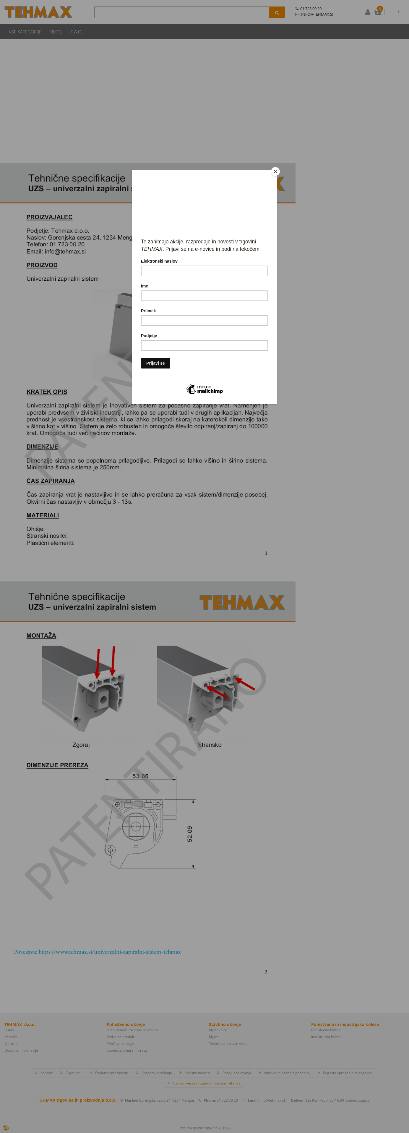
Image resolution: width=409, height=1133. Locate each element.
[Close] (275, 171)
